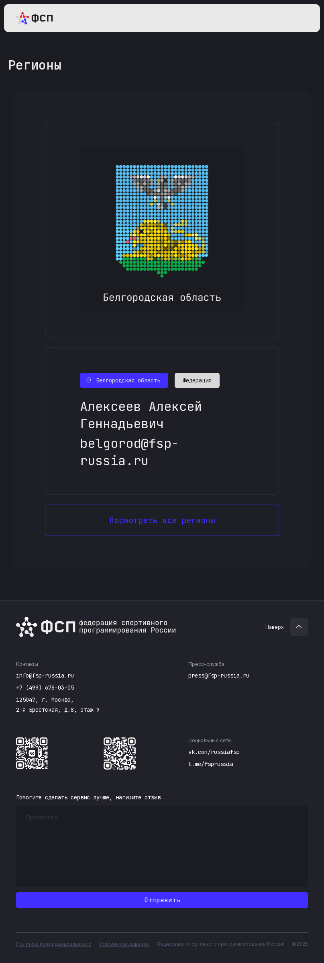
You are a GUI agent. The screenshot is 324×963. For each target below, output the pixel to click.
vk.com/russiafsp (214, 752)
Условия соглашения (124, 944)
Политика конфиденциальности (54, 944)
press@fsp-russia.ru (218, 675)
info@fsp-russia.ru (45, 675)
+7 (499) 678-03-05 (45, 687)
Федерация (197, 380)
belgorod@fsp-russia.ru (129, 452)
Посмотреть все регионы (162, 520)
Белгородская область (128, 380)
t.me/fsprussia (210, 764)
